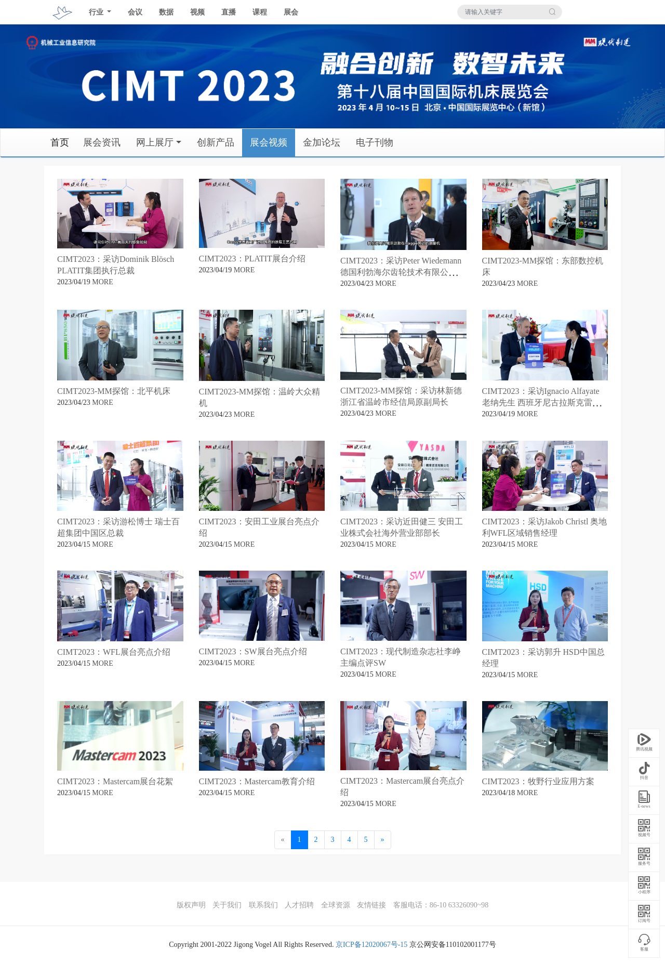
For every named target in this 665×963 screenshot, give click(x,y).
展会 (291, 12)
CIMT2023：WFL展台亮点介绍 (113, 652)
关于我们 (227, 905)
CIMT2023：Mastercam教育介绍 (257, 781)
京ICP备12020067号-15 (371, 944)
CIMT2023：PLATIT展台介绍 (252, 258)
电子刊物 (374, 142)
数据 (166, 12)
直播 (228, 12)
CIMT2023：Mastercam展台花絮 (115, 781)
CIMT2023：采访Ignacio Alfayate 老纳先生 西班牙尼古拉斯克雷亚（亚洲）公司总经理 (541, 402)
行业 (97, 12)
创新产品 (215, 142)
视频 (197, 12)
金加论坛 (321, 142)
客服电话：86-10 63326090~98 (441, 905)
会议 (135, 12)
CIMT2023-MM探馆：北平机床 (113, 391)
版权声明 (191, 905)
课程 (259, 12)
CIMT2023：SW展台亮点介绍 (253, 651)
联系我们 (263, 905)
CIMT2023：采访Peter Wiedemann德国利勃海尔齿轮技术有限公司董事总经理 (402, 272)
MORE (102, 282)
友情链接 (371, 905)
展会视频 (268, 142)
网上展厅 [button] (155, 142)
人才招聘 (299, 905)
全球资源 (335, 905)
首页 (59, 142)
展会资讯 (102, 142)
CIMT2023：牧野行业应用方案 (538, 781)
